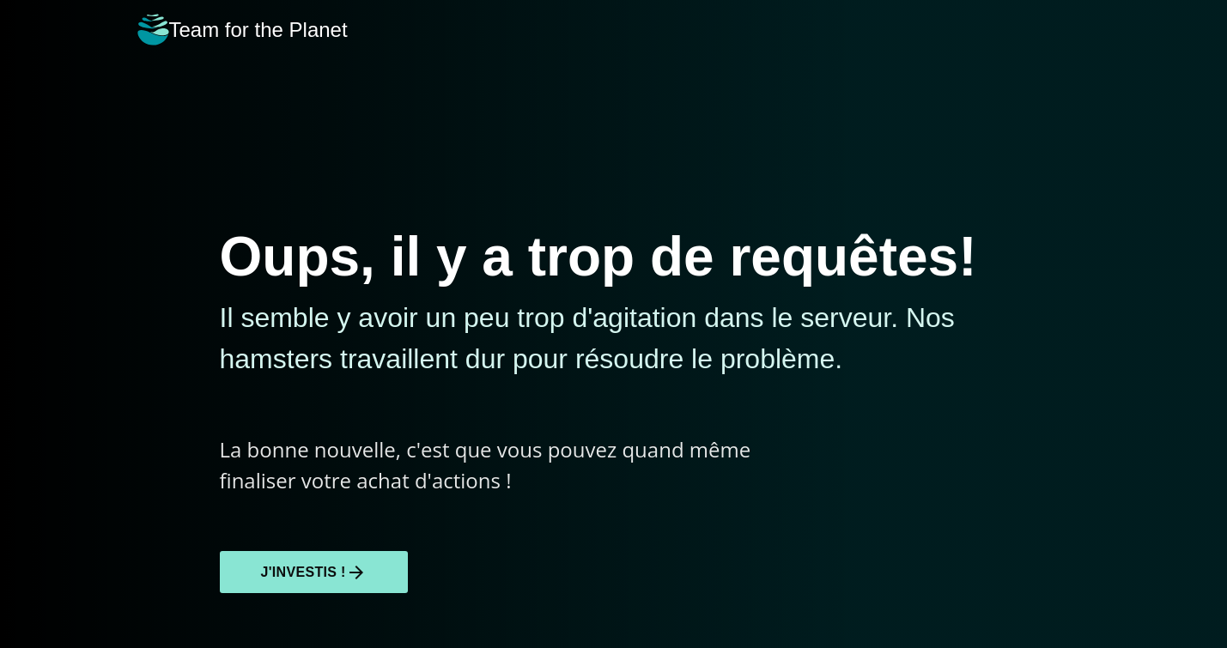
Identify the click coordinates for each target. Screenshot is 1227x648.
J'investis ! (314, 572)
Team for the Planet (242, 29)
